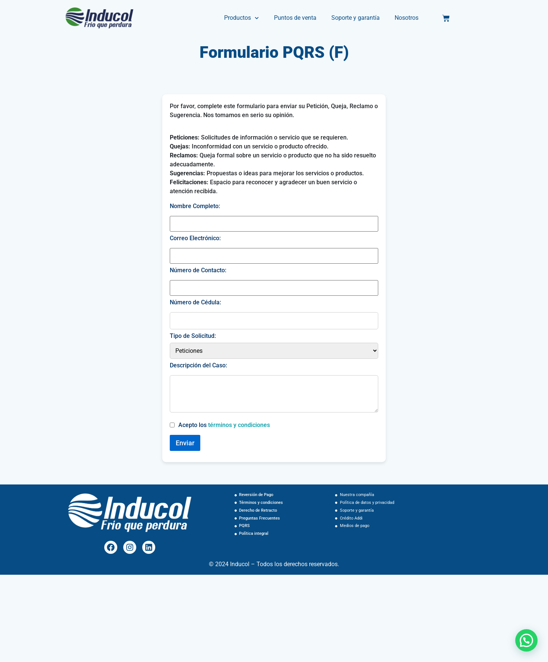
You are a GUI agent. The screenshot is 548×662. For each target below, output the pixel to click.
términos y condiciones (239, 425)
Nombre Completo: (195, 206)
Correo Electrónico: (195, 238)
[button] (526, 640)
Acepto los (224, 425)
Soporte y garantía (355, 17)
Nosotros (406, 17)
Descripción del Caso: (198, 365)
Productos (241, 18)
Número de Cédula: (195, 302)
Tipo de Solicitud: (193, 336)
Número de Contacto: (198, 270)
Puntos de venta (295, 17)
